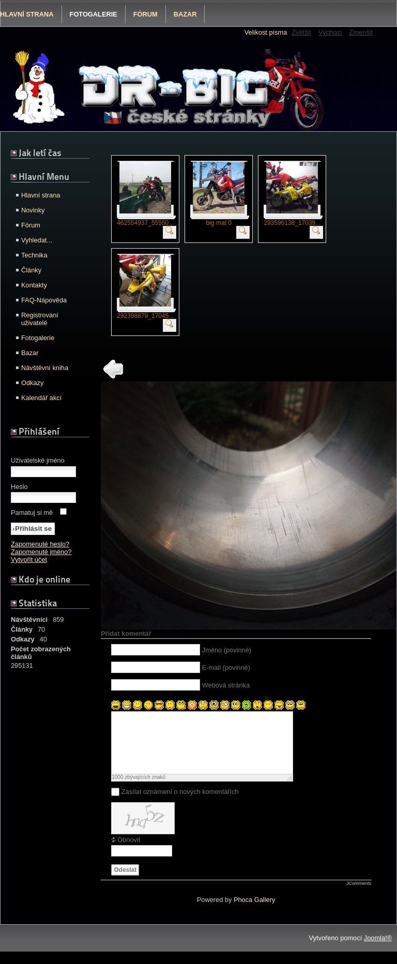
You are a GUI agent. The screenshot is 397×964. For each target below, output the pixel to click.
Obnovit (128, 852)
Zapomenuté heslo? (40, 544)
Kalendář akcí (41, 398)
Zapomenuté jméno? (41, 552)
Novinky (33, 210)
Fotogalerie (93, 14)
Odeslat (125, 882)
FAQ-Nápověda (44, 300)
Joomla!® (378, 950)
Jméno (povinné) (226, 650)
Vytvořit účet (29, 559)
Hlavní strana (40, 195)
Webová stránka (226, 685)
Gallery (265, 912)
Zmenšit (361, 32)
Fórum (145, 14)
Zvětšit (301, 32)
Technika (34, 255)
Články (31, 270)
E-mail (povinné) (226, 667)
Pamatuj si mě (32, 512)
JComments (358, 895)
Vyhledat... (36, 240)
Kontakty (34, 285)
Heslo (19, 487)
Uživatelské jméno (38, 460)
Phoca (243, 912)
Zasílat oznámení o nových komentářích (180, 804)
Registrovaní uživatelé (39, 319)
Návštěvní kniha (44, 368)
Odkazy (32, 383)
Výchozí (330, 32)
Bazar (185, 14)
